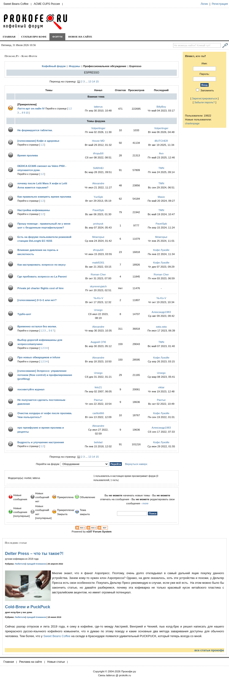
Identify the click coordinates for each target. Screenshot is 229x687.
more (145, 503)
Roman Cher (98, 274)
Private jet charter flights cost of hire (40, 288)
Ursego (98, 309)
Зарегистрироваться (204, 98)
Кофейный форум (54, 66)
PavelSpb (98, 210)
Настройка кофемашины (33, 210)
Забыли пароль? (204, 102)
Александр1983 (161, 311)
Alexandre (98, 183)
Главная (9, 36)
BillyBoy (161, 106)
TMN (161, 167)
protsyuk (98, 223)
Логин (204, 3)
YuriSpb (98, 196)
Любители (20, 564)
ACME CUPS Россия (47, 3)
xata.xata (161, 326)
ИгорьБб (98, 153)
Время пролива (27, 155)
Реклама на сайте (30, 661)
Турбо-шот (24, 313)
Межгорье (98, 236)
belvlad (98, 442)
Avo (161, 153)
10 (27, 112)
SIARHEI (98, 167)
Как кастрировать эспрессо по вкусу (41, 264)
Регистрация (220, 3)
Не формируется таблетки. (35, 130)
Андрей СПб (98, 341)
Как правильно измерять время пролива (44, 196)
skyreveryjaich (98, 286)
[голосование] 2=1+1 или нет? (37, 300)
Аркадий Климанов (36, 564)
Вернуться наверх (136, 463)
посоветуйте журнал (30, 389)
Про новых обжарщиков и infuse (38, 357)
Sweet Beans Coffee (15, 3)
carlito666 (98, 413)
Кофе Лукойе (161, 249)
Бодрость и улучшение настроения (40, 442)
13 (89, 81)
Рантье (98, 399)
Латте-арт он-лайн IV (31, 108)
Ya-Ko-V (98, 297)
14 (93, 81)
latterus (98, 106)
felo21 (98, 387)
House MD (98, 140)
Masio (161, 196)
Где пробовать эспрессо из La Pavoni (42, 276)
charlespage (192, 123)
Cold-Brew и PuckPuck (27, 607)
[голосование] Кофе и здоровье (38, 140)
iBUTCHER (161, 140)
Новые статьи (56, 661)
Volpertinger (98, 128)
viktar (161, 387)
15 (97, 81)
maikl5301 (98, 262)
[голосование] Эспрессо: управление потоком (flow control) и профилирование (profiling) (44, 374)
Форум (57, 36)
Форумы (74, 66)
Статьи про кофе (33, 36)
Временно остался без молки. (37, 326)
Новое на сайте (80, 36)
